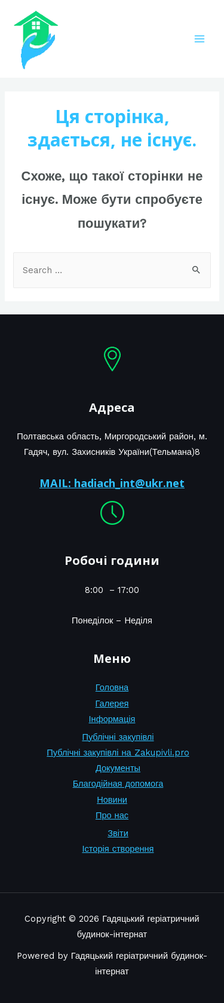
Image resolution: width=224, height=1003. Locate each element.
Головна (112, 687)
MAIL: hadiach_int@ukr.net (112, 483)
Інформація (112, 719)
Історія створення (118, 848)
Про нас (112, 815)
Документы (118, 768)
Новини (112, 799)
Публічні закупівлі (118, 737)
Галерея (112, 703)
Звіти (118, 833)
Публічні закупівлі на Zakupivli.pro (118, 752)
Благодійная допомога (118, 783)
